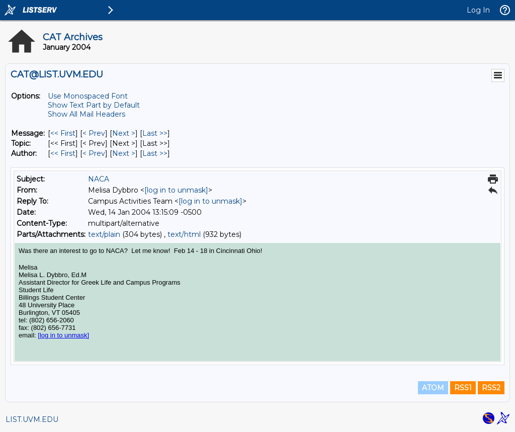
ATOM (433, 387)
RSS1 (463, 387)
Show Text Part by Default (94, 105)
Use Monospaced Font (88, 96)
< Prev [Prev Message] (93, 133)
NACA (98, 179)
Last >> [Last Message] (154, 133)
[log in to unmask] (176, 190)
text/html (184, 234)
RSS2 (491, 387)
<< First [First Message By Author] (62, 153)
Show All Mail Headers (86, 114)
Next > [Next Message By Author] (123, 153)
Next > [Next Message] (123, 133)
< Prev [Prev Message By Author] (93, 153)
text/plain (104, 234)
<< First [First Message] (62, 133)
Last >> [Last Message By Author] (154, 153)
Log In (478, 10)
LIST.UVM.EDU (32, 419)
